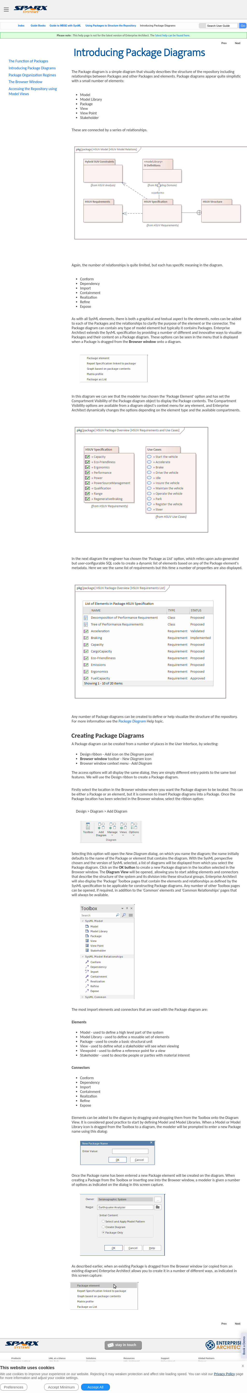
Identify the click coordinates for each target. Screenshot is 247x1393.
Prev (224, 43)
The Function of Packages (28, 61)
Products (16, 1358)
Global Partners (206, 1358)
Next (237, 43)
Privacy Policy (224, 1374)
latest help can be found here (172, 35)
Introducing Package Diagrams (32, 68)
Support (165, 1358)
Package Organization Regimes (32, 75)
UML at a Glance (57, 1358)
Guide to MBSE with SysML (65, 26)
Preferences (13, 1387)
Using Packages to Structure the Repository (111, 26)
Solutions (91, 1358)
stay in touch (125, 1345)
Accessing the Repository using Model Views (33, 91)
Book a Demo (244, 1345)
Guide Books (38, 26)
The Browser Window (25, 81)
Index (21, 26)
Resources (129, 1358)
